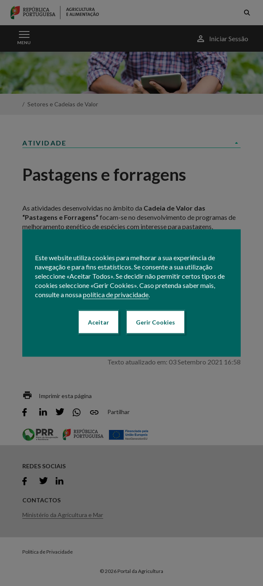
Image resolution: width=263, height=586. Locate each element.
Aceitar (98, 322)
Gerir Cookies (155, 322)
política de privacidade (116, 294)
